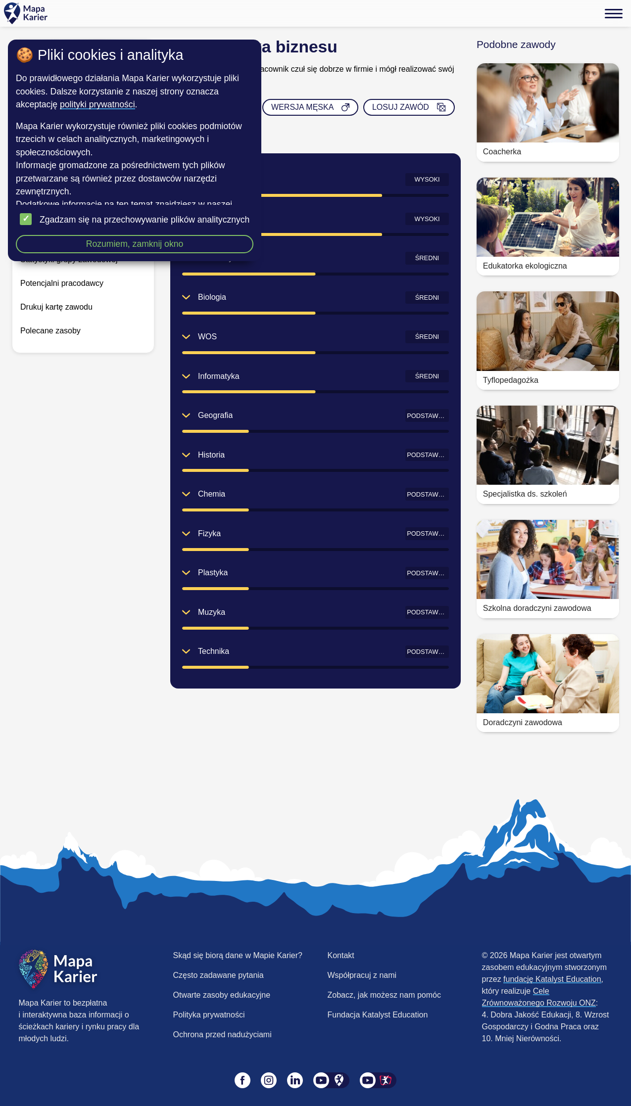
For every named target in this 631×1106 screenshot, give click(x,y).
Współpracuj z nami (362, 975)
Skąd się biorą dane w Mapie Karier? (237, 955)
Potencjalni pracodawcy (61, 283)
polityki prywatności (97, 104)
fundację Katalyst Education (552, 979)
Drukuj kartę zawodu (56, 307)
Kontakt (341, 955)
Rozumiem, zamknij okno (135, 244)
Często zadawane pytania (218, 975)
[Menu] (613, 13)
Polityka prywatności (209, 1015)
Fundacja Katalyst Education (378, 1015)
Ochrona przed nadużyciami (222, 1034)
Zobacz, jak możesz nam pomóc (384, 995)
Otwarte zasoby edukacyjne (222, 995)
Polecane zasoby (50, 330)
